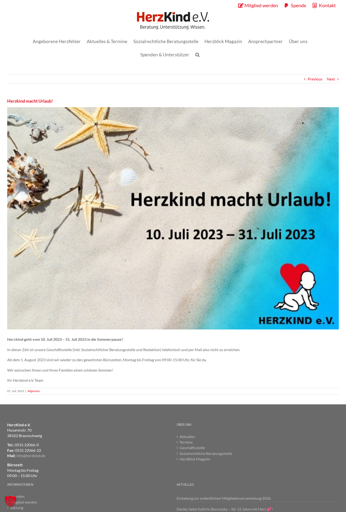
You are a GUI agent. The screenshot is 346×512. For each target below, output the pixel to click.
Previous (315, 79)
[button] (197, 54)
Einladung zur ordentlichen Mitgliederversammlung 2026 (224, 498)
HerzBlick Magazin (194, 459)
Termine (186, 442)
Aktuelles (187, 436)
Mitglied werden (23, 502)
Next (331, 79)
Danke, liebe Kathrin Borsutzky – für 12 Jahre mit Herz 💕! (225, 509)
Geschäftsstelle (192, 447)
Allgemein (33, 391)
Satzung (16, 507)
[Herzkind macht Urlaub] (173, 218)
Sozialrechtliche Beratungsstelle (205, 453)
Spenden (17, 496)
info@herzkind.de (30, 455)
